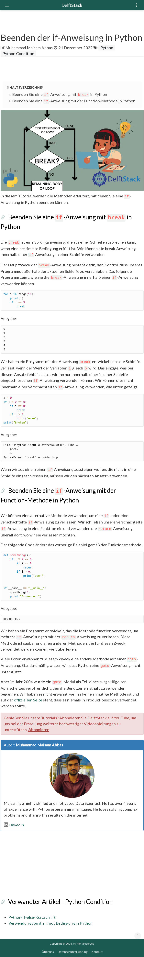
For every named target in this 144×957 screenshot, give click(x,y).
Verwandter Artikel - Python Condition (60, 901)
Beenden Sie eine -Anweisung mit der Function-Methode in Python (74, 100)
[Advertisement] (72, 69)
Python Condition (18, 53)
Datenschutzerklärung (73, 951)
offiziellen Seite (28, 700)
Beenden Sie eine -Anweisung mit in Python (59, 94)
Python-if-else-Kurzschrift (32, 917)
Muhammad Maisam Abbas (29, 47)
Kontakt (97, 951)
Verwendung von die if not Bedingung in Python (50, 923)
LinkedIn (14, 824)
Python (106, 47)
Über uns (48, 951)
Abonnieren (38, 729)
